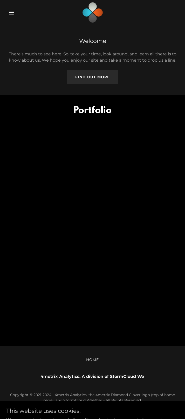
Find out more (92, 77)
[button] (19, 12)
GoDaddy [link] (103, 407)
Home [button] (92, 359)
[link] (92, 12)
